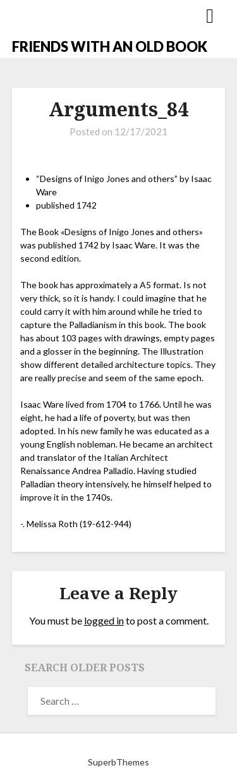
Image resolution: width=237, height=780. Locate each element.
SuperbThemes (118, 762)
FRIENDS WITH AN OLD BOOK (109, 46)
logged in (104, 620)
